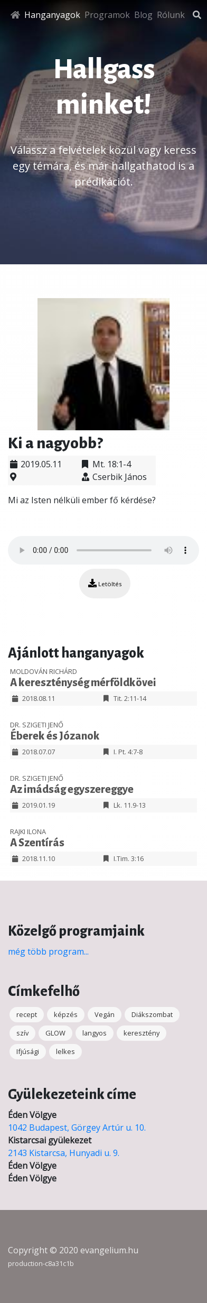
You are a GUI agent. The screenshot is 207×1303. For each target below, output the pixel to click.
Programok (107, 15)
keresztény (141, 1033)
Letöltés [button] (104, 583)
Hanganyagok (52, 15)
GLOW (55, 1033)
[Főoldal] (15, 14)
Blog (143, 15)
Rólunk (171, 15)
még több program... (48, 951)
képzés (66, 1014)
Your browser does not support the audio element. (103, 550)
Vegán (105, 1014)
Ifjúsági (27, 1051)
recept (26, 1014)
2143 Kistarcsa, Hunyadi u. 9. (63, 1153)
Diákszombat (152, 1014)
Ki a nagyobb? (55, 443)
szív (22, 1033)
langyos (94, 1033)
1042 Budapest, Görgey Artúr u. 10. (77, 1127)
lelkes (65, 1051)
